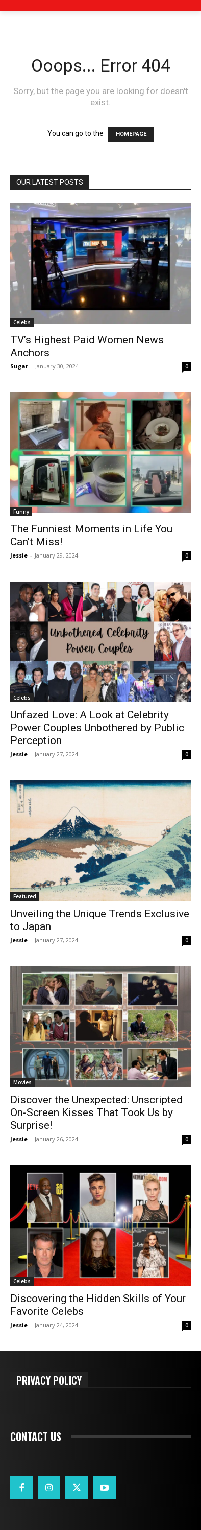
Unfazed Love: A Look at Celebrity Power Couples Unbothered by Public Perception (97, 728)
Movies (22, 1082)
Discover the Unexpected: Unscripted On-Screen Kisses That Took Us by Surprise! (96, 1112)
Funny (21, 511)
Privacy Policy (49, 1380)
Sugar (19, 366)
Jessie (19, 555)
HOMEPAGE (131, 134)
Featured (24, 896)
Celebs (22, 322)
